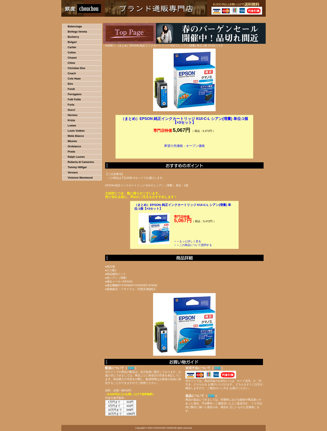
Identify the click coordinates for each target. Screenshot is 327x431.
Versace (73, 172)
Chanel (72, 57)
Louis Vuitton (76, 130)
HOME (79, 20)
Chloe (71, 62)
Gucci (71, 109)
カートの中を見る (243, 20)
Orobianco (74, 146)
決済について (133, 20)
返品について (188, 20)
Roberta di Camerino (81, 162)
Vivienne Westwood (80, 177)
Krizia (71, 120)
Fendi (71, 89)
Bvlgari (72, 42)
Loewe (72, 125)
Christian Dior (77, 68)
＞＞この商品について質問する (193, 245)
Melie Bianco (76, 135)
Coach (72, 73)
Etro (70, 83)
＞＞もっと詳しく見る (187, 241)
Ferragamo (75, 94)
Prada (71, 151)
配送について (161, 20)
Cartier (72, 47)
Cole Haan (74, 78)
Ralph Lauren (76, 156)
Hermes (73, 115)
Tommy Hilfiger (77, 167)
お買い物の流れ (104, 20)
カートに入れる (184, 152)
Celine (72, 52)
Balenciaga (75, 26)
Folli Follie (74, 99)
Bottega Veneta (77, 31)
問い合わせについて (215, 20)
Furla (71, 104)
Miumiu (72, 141)
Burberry (73, 36)
